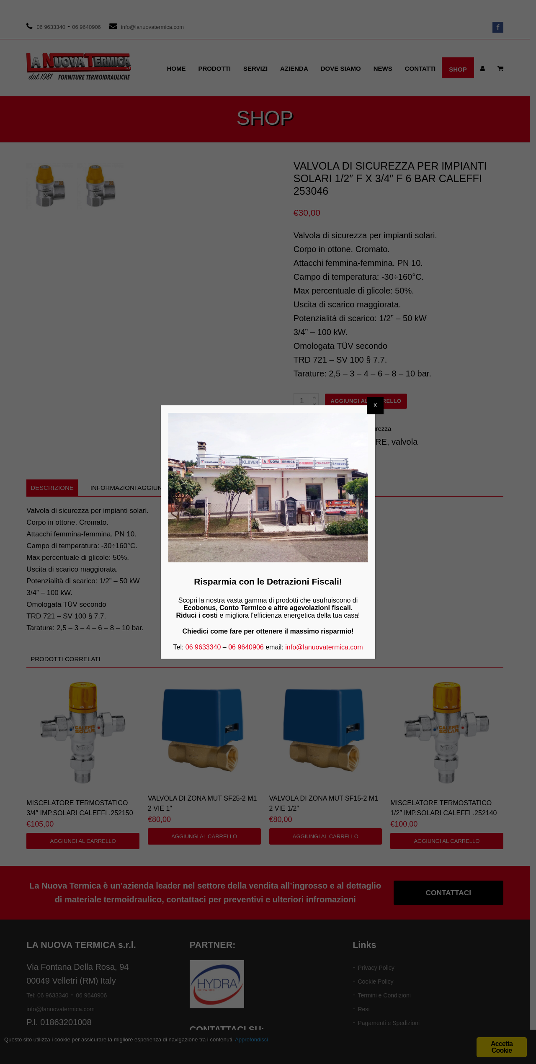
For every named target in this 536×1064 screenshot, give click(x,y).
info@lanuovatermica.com (324, 647)
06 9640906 (246, 647)
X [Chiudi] (375, 405)
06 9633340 (203, 647)
